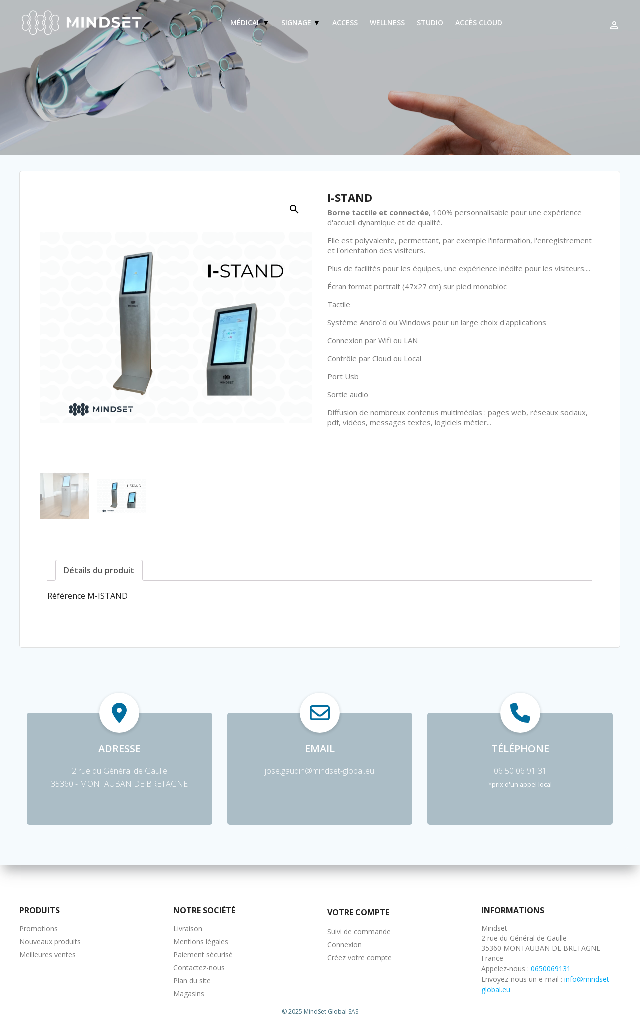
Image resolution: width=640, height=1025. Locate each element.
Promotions (39, 929)
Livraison (188, 929)
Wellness (387, 23)
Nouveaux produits (50, 941)
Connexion (345, 945)
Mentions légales (201, 941)
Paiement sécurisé (203, 955)
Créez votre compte (360, 957)
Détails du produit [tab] (99, 570)
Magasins (189, 993)
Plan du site (192, 981)
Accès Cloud (479, 23)
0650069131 (551, 969)
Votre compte (359, 912)
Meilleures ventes (48, 955)
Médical (246, 23)
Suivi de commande (359, 931)
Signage (298, 23)
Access (345, 23)
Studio (430, 23)
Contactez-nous (199, 967)
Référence (67, 596)
